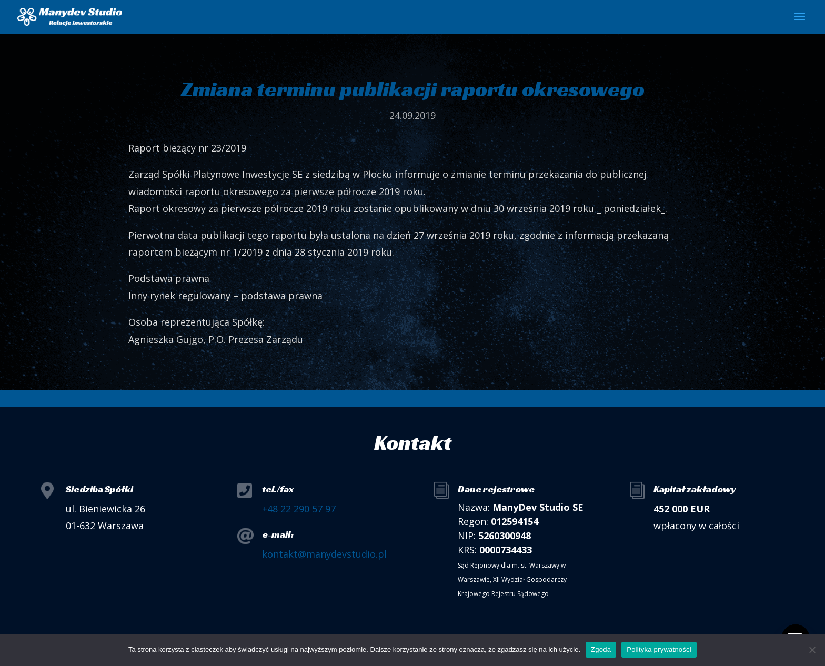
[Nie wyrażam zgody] (812, 649)
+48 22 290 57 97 (299, 508)
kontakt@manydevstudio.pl (324, 554)
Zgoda (601, 649)
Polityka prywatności (659, 649)
